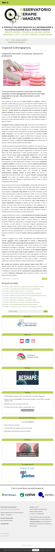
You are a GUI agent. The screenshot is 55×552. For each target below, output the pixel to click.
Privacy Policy (5, 533)
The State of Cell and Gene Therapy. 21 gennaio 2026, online (19, 407)
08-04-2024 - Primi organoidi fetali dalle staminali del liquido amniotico (20, 304)
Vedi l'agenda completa (27, 410)
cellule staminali (20, 103)
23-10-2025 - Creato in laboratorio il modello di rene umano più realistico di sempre (23, 286)
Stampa (44, 278)
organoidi (4, 110)
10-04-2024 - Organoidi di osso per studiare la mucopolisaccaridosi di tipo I (21, 302)
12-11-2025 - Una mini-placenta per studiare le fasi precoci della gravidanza (21, 288)
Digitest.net (30, 545)
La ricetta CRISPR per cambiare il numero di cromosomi (18, 428)
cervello (8, 127)
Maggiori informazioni (45, 550)
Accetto (35, 550)
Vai (45, 311)
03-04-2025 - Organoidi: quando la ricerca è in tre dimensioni (18, 291)
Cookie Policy (5, 536)
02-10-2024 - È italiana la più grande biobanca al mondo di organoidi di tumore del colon (24, 295)
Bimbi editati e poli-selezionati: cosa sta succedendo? (17, 431)
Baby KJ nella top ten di (12, 425)
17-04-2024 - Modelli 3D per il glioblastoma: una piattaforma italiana (19, 300)
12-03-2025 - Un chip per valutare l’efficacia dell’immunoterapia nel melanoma (22, 293)
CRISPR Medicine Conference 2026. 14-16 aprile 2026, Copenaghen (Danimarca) (24, 396)
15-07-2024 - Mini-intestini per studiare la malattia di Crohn (17, 297)
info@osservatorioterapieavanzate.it (10, 509)
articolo (28, 119)
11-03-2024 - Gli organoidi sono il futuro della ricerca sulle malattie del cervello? (22, 306)
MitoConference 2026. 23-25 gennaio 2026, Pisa (16, 404)
